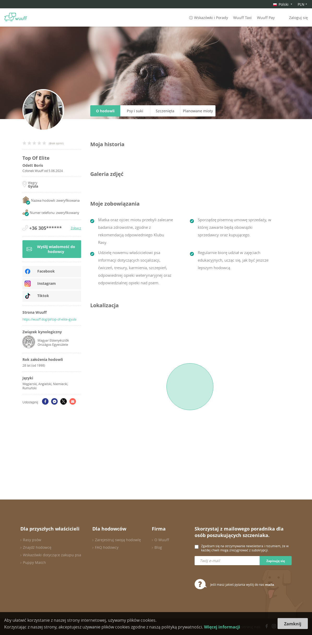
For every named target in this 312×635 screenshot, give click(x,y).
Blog (158, 547)
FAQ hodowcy (106, 547)
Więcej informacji (222, 627)
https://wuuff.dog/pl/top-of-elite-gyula (49, 319)
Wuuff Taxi (242, 17)
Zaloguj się (298, 17)
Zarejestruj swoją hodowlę (118, 539)
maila (269, 584)
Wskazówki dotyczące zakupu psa (52, 554)
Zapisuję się (275, 561)
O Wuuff (161, 539)
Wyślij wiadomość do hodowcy (50, 249)
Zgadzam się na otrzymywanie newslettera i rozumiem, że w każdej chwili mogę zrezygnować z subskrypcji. (245, 548)
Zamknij (292, 624)
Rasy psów (32, 539)
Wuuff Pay (266, 17)
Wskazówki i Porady (208, 17)
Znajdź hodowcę (37, 547)
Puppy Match (34, 562)
